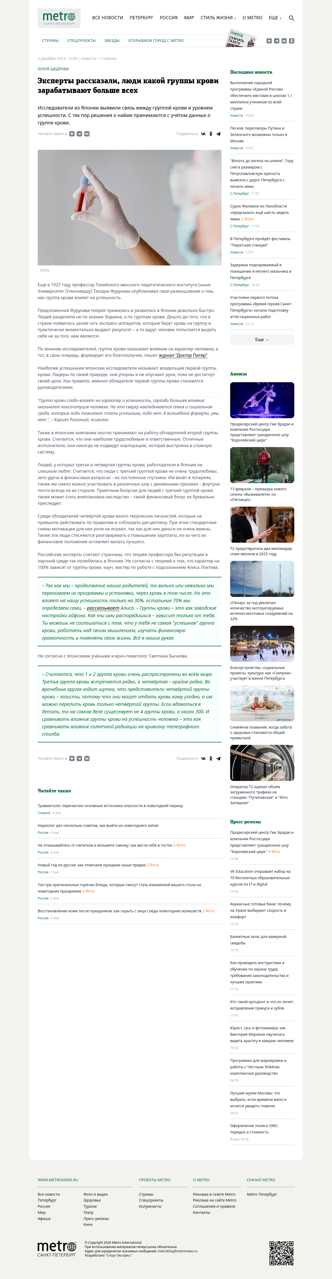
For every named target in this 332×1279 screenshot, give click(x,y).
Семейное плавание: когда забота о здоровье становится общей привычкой (261, 732)
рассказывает (103, 608)
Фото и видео (95, 1194)
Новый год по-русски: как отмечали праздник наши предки (92, 864)
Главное (109, 58)
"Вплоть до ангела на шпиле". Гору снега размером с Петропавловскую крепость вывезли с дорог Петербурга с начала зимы (262, 173)
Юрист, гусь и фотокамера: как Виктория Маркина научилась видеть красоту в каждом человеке (262, 1034)
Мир (189, 18)
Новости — (91, 58)
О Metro (252, 18)
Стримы (50, 40)
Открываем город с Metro (156, 40)
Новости (236, 116)
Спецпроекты (81, 40)
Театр (88, 1212)
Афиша (44, 1218)
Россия (169, 18)
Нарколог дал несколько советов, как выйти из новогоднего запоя (98, 825)
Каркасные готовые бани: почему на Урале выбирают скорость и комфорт (260, 910)
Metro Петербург (262, 1194)
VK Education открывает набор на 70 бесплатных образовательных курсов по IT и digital (260, 878)
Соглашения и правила (214, 1206)
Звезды (111, 40)
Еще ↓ (275, 18)
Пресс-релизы (96, 1218)
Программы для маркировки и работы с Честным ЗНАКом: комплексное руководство (258, 1067)
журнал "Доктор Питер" (183, 355)
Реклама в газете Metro (214, 1194)
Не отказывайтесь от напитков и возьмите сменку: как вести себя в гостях (105, 845)
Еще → (262, 339)
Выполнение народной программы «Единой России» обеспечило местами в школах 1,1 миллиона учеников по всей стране (261, 95)
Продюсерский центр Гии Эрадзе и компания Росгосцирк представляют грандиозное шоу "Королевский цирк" (262, 432)
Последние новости (251, 72)
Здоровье (92, 1200)
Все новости (107, 18)
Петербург (141, 18)
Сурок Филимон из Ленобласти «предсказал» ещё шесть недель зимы (259, 212)
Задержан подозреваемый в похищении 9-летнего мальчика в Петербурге (260, 271)
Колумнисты (150, 1206)
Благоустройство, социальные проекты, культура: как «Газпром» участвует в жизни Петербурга (260, 673)
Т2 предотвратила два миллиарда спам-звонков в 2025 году (261, 551)
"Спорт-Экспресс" (119, 1255)
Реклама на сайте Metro (214, 1200)
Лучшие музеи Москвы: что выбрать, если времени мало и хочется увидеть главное (258, 1099)
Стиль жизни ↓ (218, 18)
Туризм (89, 1206)
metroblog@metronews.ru (178, 1251)
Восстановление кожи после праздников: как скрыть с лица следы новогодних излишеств (119, 910)
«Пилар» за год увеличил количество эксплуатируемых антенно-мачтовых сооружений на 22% (261, 610)
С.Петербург (239, 193)
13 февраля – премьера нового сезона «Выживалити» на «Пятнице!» (258, 494)
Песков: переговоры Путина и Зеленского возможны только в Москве (258, 134)
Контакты (201, 1212)
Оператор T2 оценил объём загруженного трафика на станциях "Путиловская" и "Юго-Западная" (259, 794)
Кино (87, 1224)
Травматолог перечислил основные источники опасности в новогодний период (110, 805)
